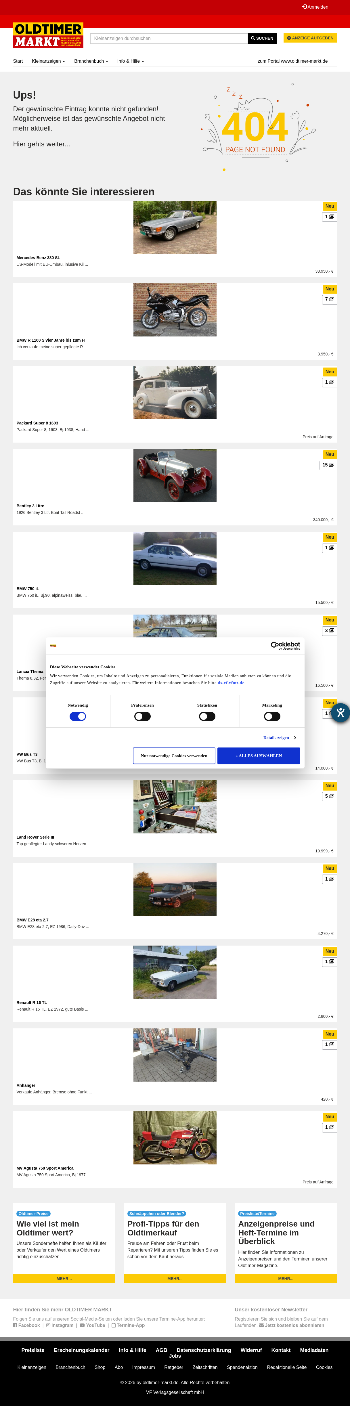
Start (18, 61)
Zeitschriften (205, 1367)
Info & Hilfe (130, 61)
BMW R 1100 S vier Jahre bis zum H (50, 340)
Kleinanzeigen (48, 61)
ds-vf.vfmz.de (231, 682)
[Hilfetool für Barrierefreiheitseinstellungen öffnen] (340, 712)
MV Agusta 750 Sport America (44, 1168)
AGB (161, 1350)
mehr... (64, 1278)
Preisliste (32, 1350)
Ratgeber (173, 1367)
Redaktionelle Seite (287, 1367)
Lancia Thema (29, 671)
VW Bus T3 (26, 754)
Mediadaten (314, 1350)
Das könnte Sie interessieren (83, 192)
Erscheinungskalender (81, 1350)
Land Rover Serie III (35, 837)
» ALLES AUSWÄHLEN (259, 755)
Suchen (262, 38)
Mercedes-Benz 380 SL (38, 257)
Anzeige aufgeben (310, 38)
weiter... (58, 144)
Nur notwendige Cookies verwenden (174, 755)
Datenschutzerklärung (204, 1350)
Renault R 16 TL (31, 1002)
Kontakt (281, 1350)
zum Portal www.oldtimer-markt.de (293, 61)
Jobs (175, 1356)
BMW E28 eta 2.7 (32, 920)
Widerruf (251, 1350)
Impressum (143, 1367)
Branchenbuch (91, 61)
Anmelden (315, 6)
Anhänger (25, 1085)
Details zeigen (276, 737)
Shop (100, 1367)
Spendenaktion (242, 1367)
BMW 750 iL (27, 588)
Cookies (324, 1367)
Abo (119, 1367)
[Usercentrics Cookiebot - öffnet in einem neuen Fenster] (275, 646)
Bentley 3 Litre (30, 506)
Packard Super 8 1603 (37, 423)
